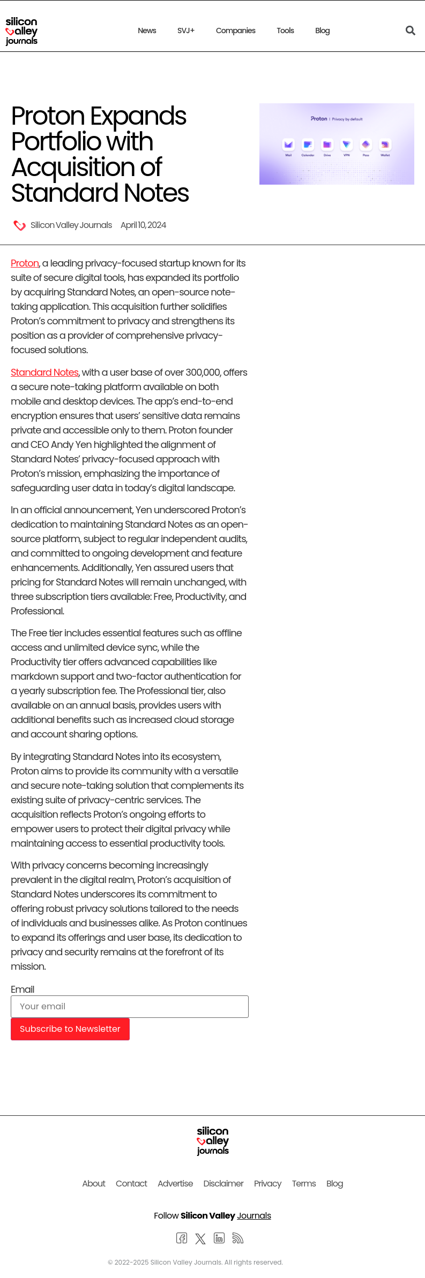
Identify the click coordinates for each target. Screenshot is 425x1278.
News (147, 30)
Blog (322, 30)
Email (22, 989)
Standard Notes (44, 372)
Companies (235, 30)
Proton (25, 263)
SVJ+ (186, 30)
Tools (285, 30)
